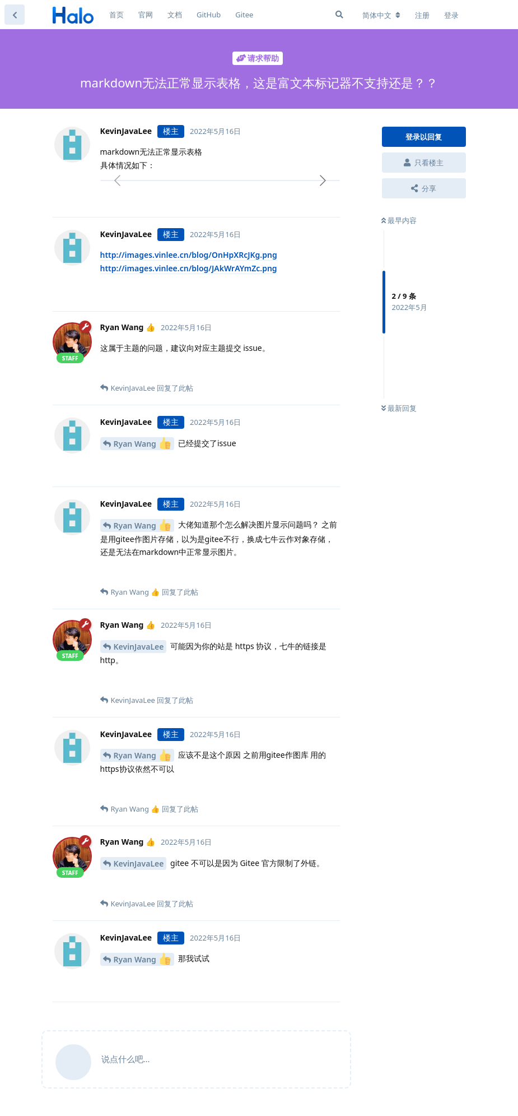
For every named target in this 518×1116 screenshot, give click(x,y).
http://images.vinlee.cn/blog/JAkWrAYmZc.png (188, 268)
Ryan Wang (142, 443)
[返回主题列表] (14, 14)
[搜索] (339, 14)
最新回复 (399, 408)
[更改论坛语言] (381, 15)
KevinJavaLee (139, 646)
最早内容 (399, 220)
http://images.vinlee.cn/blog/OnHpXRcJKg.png (188, 254)
